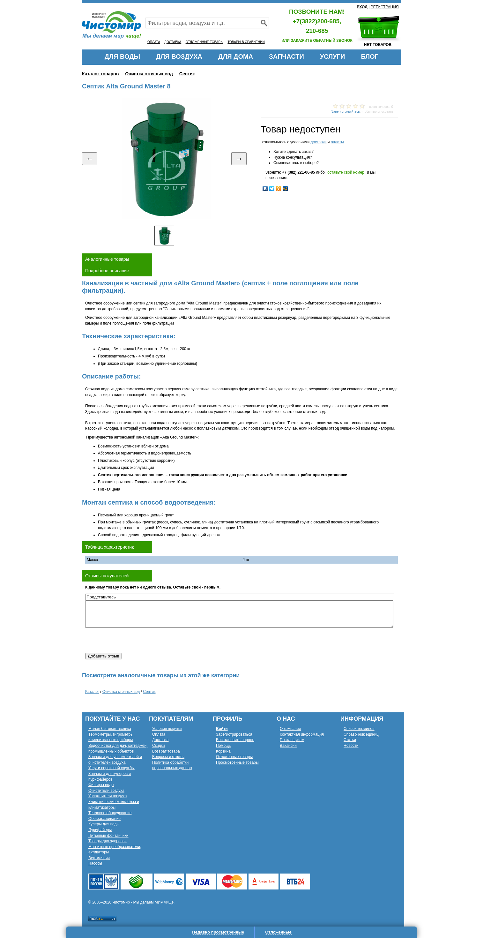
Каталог (92, 691)
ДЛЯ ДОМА (235, 56)
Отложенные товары (234, 756)
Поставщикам (292, 740)
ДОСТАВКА (172, 42)
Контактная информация (302, 734)
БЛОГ (369, 56)
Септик (187, 73)
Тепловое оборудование (110, 813)
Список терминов (359, 728)
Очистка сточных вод (149, 73)
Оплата (158, 734)
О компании (290, 728)
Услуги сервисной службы (111, 768)
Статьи (350, 740)
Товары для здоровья (107, 841)
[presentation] (133, 640)
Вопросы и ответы (168, 756)
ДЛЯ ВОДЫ (122, 56)
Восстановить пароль (235, 740)
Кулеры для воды (103, 824)
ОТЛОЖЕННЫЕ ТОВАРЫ (204, 42)
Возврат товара (166, 751)
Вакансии (288, 745)
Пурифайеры (100, 830)
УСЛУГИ (332, 56)
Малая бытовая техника (109, 728)
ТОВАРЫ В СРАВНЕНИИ (245, 42)
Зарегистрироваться (234, 734)
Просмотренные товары (237, 762)
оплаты (337, 142)
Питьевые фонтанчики (108, 835)
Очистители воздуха (106, 790)
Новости (351, 745)
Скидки (158, 745)
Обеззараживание (104, 818)
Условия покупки (167, 728)
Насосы (95, 863)
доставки (318, 142)
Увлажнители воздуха (107, 796)
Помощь (223, 745)
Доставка (160, 740)
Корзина (223, 751)
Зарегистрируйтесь (345, 111)
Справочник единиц (361, 734)
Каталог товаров (100, 73)
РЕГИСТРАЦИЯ (385, 7)
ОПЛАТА (153, 42)
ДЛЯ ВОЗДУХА (179, 56)
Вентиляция (99, 858)
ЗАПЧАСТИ (286, 56)
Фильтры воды (101, 785)
